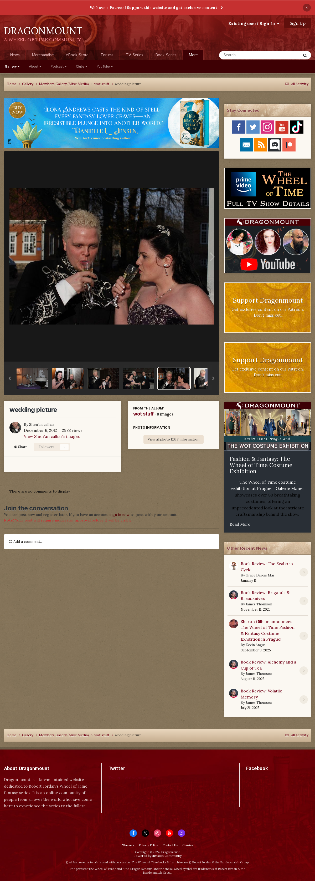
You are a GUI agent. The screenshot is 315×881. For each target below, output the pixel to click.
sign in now (120, 514)
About (35, 66)
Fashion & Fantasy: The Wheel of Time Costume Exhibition (261, 465)
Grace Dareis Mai (260, 575)
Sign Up (298, 23)
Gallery (12, 66)
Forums (107, 55)
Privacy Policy (148, 845)
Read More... (242, 524)
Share (20, 447)
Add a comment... (26, 541)
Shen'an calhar (41, 424)
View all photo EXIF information (173, 439)
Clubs (81, 66)
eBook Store (77, 55)
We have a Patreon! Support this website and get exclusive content (153, 7)
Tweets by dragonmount (132, 777)
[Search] (246, 55)
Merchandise (43, 55)
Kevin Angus (256, 645)
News (15, 55)
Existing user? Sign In (253, 23)
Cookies (187, 845)
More (193, 55)
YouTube (105, 66)
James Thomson (259, 604)
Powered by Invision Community (157, 856)
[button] (10, 378)
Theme (128, 845)
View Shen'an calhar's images (52, 436)
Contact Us (170, 845)
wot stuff (143, 414)
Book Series (166, 55)
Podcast (58, 66)
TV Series (134, 55)
